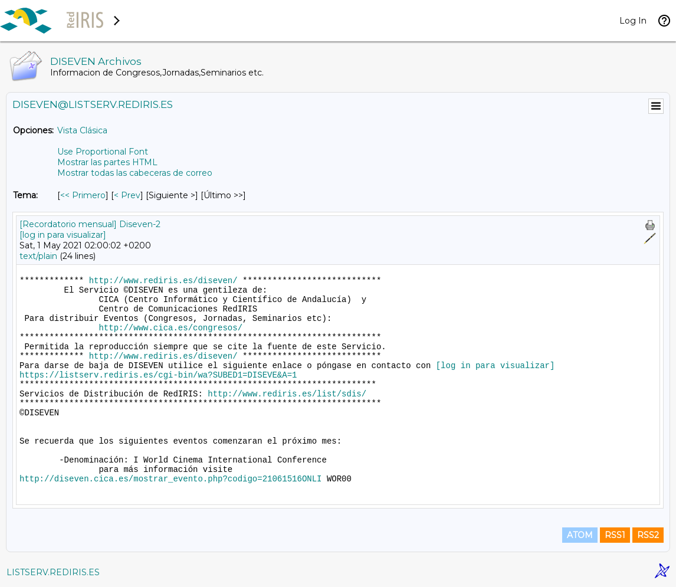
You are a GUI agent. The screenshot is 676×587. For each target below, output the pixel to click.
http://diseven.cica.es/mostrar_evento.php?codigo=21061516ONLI (170, 479)
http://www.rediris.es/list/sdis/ (287, 394)
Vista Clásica (82, 130)
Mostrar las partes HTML (107, 162)
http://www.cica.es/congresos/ (170, 328)
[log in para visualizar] (62, 234)
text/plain (38, 256)
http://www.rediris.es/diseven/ (163, 281)
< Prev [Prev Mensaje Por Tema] (127, 195)
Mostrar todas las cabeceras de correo (134, 173)
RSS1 (615, 535)
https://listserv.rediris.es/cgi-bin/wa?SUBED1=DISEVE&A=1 (158, 375)
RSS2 (648, 535)
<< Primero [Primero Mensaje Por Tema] (83, 195)
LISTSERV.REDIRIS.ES (53, 572)
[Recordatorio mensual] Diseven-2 (89, 224)
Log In (633, 20)
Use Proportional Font (102, 151)
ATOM (580, 535)
